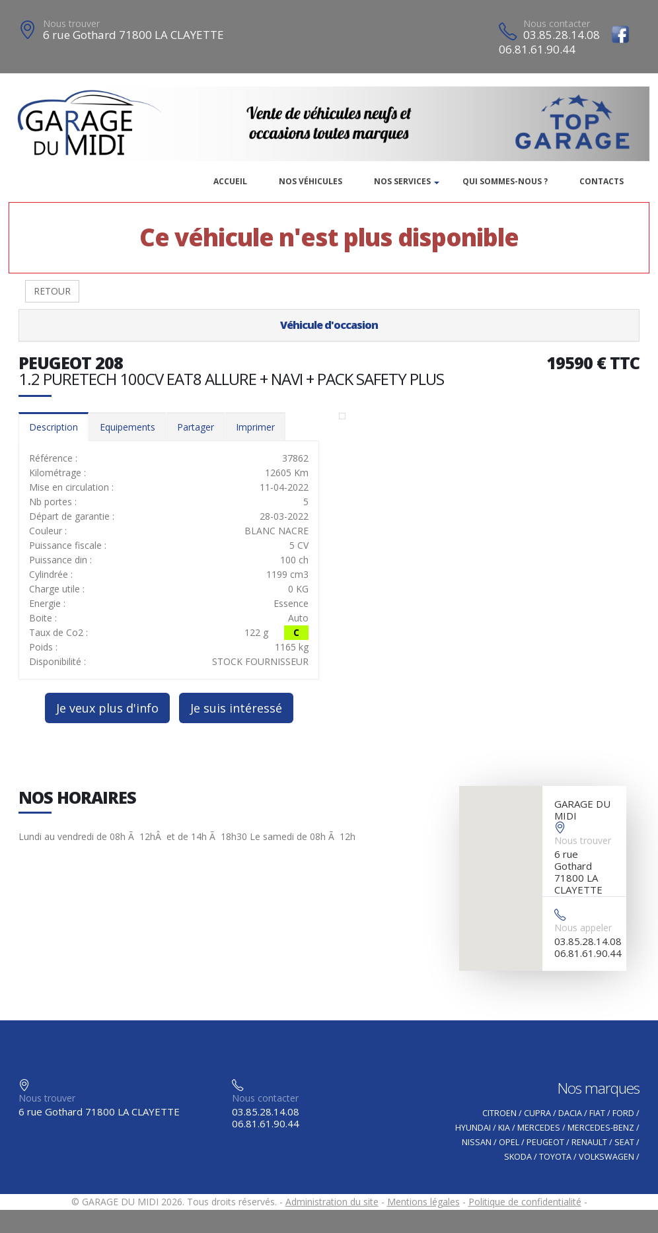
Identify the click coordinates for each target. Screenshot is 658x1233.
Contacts (601, 181)
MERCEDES (538, 1127)
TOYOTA (555, 1156)
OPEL (509, 1142)
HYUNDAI (473, 1127)
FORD (623, 1113)
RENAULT (589, 1142)
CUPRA (537, 1113)
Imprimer (255, 427)
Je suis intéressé (236, 708)
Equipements (127, 427)
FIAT (597, 1113)
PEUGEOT (545, 1142)
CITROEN (499, 1113)
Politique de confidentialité (524, 1201)
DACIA (570, 1113)
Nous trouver (71, 23)
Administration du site (332, 1201)
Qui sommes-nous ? (505, 181)
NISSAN (477, 1142)
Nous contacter (556, 23)
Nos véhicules (310, 181)
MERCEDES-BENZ (600, 1127)
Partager (195, 427)
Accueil (230, 181)
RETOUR (52, 291)
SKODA (518, 1156)
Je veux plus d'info (107, 708)
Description (53, 427)
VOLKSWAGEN (606, 1156)
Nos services (402, 181)
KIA (504, 1127)
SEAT (624, 1142)
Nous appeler (583, 927)
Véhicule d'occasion (329, 325)
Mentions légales (423, 1201)
